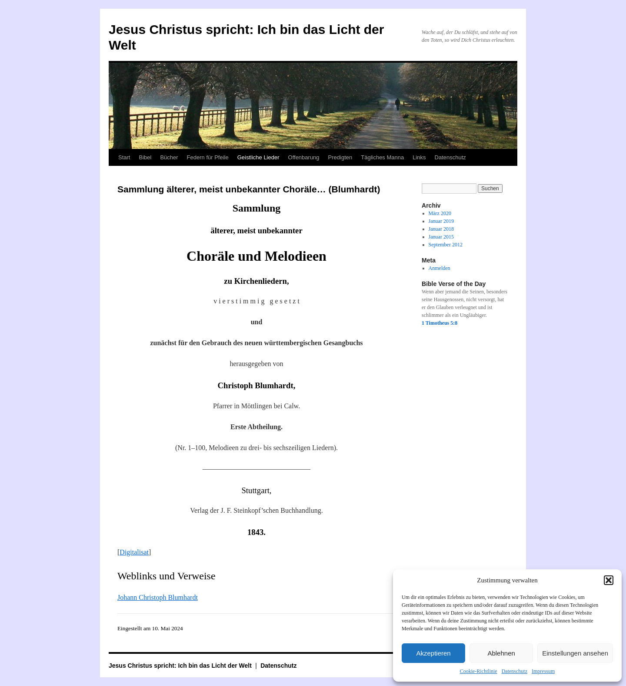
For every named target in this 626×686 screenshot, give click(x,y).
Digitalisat (134, 552)
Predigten (340, 157)
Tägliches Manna (382, 157)
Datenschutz (514, 671)
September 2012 (446, 245)
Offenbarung (304, 157)
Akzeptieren (433, 653)
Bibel (145, 157)
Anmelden (439, 268)
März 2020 (440, 213)
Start (124, 157)
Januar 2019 (441, 221)
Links (419, 157)
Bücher (169, 157)
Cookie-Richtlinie (478, 671)
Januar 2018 (441, 229)
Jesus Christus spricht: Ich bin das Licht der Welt (181, 665)
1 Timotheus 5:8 (439, 323)
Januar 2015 (441, 237)
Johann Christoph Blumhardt (157, 597)
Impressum (543, 671)
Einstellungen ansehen (575, 653)
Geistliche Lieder (258, 157)
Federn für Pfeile (208, 157)
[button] (608, 580)
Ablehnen (501, 653)
